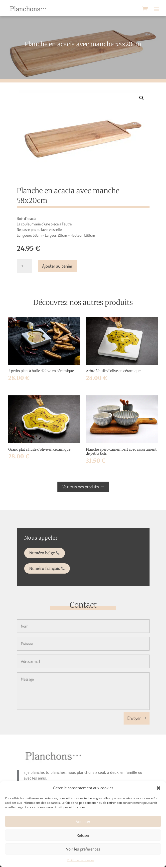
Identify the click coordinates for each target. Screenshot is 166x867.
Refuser (83, 835)
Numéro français (52, 566)
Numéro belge (50, 554)
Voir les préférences (83, 849)
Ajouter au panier (57, 266)
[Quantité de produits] (24, 266)
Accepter (83, 821)
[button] (158, 788)
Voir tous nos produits (80, 486)
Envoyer (134, 718)
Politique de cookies (80, 860)
